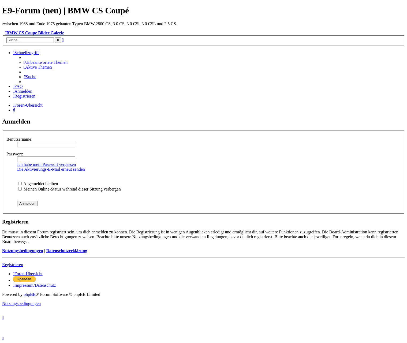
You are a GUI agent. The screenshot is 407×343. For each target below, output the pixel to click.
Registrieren (12, 264)
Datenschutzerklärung (66, 250)
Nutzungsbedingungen (22, 250)
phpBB (30, 294)
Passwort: (14, 154)
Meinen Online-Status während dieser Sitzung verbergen (69, 189)
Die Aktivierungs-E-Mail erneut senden (51, 169)
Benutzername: (19, 139)
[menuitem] (46, 62)
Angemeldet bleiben (38, 183)
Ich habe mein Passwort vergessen (46, 164)
